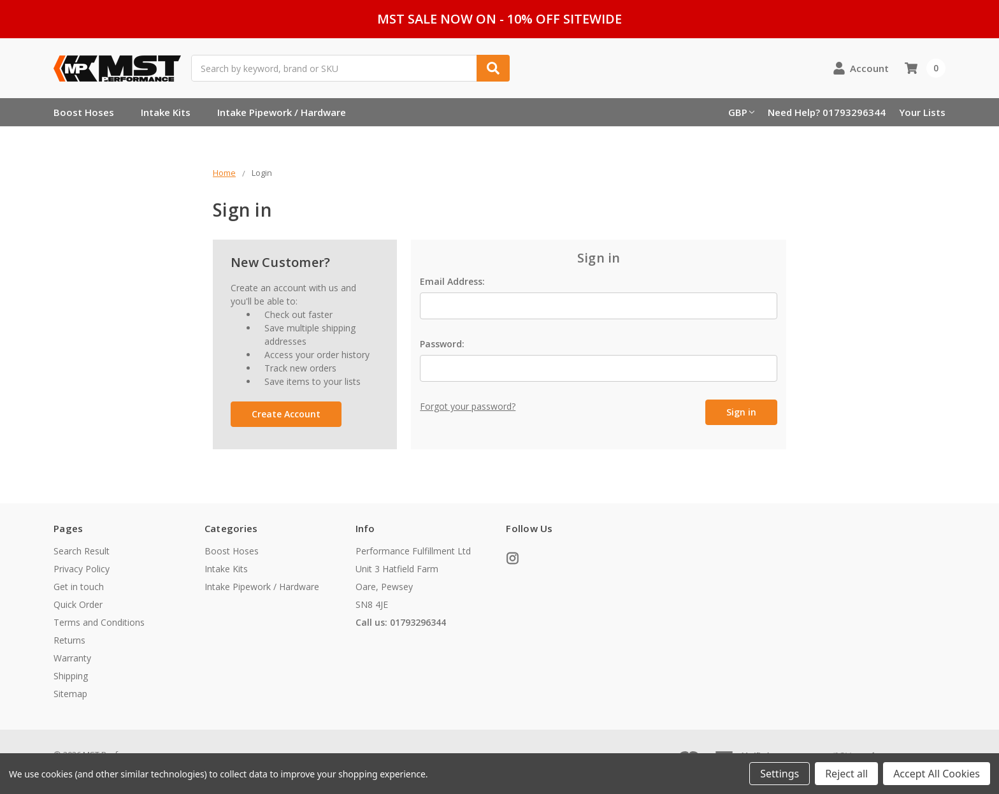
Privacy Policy (82, 569)
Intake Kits (165, 112)
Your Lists (922, 112)
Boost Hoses (84, 112)
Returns (69, 640)
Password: (442, 344)
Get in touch (79, 587)
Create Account (286, 414)
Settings (779, 774)
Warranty (72, 658)
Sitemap (70, 694)
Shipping (71, 676)
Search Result (82, 551)
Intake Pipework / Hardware (281, 112)
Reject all (846, 774)
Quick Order (78, 604)
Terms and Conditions (99, 622)
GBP (741, 112)
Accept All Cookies (936, 774)
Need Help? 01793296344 (827, 112)
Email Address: (452, 281)
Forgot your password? (467, 406)
